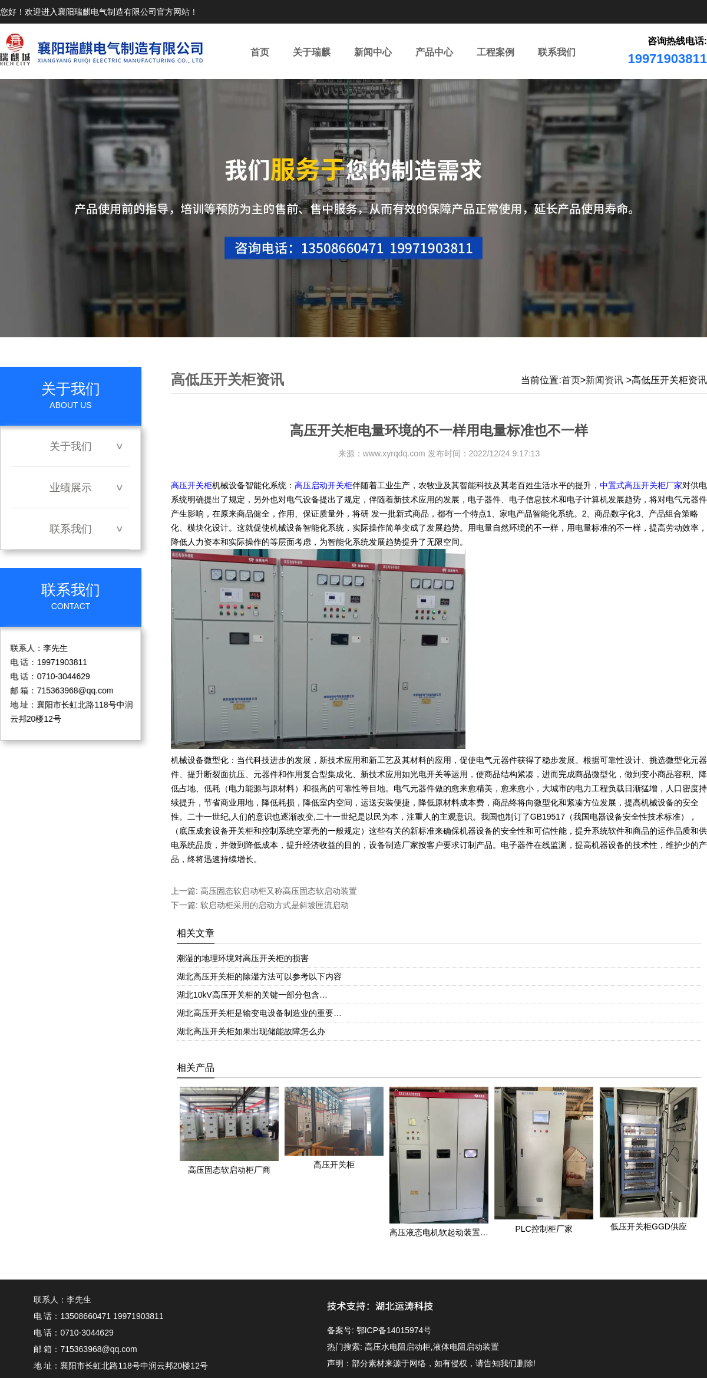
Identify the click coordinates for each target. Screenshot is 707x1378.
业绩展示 (70, 488)
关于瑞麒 (312, 52)
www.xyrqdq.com (394, 453)
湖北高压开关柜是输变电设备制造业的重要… (259, 1013)
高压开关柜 (191, 485)
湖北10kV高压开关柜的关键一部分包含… (252, 994)
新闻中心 (373, 52)
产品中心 (434, 52)
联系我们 (557, 52)
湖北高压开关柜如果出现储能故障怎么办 (251, 1031)
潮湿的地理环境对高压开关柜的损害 (243, 958)
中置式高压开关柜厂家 (641, 485)
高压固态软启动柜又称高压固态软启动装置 (277, 891)
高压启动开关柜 (323, 485)
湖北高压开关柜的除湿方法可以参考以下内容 (259, 976)
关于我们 (70, 446)
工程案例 (495, 52)
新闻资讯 (604, 380)
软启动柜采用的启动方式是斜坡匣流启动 (273, 905)
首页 (259, 52)
